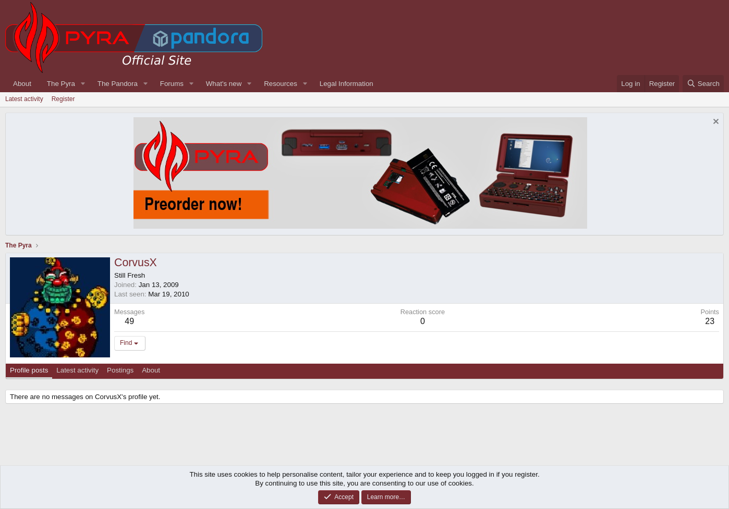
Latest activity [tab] (77, 370)
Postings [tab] (120, 370)
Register (63, 99)
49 (129, 321)
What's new (223, 84)
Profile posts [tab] (29, 370)
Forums (172, 84)
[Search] (703, 83)
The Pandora (118, 84)
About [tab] (151, 370)
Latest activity (24, 99)
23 (709, 321)
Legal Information (346, 84)
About (22, 84)
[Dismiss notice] (714, 122)
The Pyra (61, 84)
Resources (280, 84)
